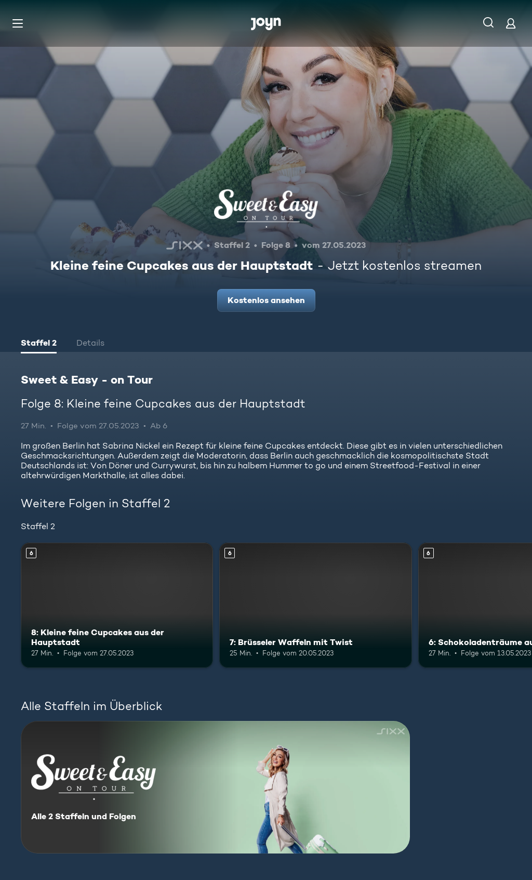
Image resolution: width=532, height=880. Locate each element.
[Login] (510, 23)
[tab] (39, 344)
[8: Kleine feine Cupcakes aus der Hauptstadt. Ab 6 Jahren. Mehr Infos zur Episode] (117, 605)
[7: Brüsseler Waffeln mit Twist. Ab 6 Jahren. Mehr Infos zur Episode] (315, 605)
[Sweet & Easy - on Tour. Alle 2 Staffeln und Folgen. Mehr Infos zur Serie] (215, 787)
